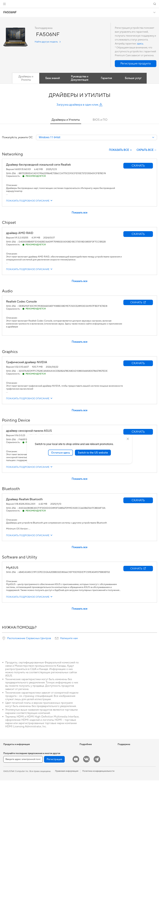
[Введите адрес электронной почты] (23, 877)
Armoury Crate (87, 779)
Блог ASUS (85, 754)
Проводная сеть (49, 784)
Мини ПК (8, 823)
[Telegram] (97, 876)
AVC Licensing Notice (90, 769)
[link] (79, 4)
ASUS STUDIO (87, 764)
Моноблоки (9, 804)
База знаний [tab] (52, 78)
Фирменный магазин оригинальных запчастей (130, 770)
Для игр (7, 784)
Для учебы (8, 779)
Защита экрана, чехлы (52, 836)
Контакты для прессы (128, 759)
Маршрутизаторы (50, 769)
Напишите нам (69, 638)
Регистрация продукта (91, 808)
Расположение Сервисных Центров (29, 638)
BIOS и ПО (100, 120)
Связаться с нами (88, 813)
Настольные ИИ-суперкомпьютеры (50, 795)
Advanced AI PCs (88, 774)
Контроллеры (48, 855)
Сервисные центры (89, 803)
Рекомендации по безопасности (96, 818)
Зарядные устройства (52, 841)
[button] (4, 3)
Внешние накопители (51, 749)
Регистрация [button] (54, 876)
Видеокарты (9, 843)
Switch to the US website (93, 452)
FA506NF (10, 12)
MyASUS (84, 828)
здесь (140, 43)
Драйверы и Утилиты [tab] (25, 78)
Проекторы (9, 799)
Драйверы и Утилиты (66, 120)
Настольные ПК (11, 809)
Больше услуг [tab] (133, 78)
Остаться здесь (60, 452)
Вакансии (122, 764)
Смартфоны (9, 754)
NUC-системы (10, 818)
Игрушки (45, 860)
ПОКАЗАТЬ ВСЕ (121, 150)
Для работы (9, 769)
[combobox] (96, 137)
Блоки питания (10, 858)
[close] (127, 438)
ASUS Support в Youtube (92, 823)
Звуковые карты (49, 759)
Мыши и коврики (49, 816)
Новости (122, 749)
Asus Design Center (89, 759)
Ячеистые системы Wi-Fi (53, 774)
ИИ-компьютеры (88, 749)
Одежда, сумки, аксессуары (55, 831)
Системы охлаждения (14, 853)
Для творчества (11, 774)
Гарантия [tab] (106, 78)
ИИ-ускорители (49, 754)
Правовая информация (66, 888)
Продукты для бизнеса (52, 789)
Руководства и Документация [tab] (79, 78)
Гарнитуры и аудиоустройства (56, 821)
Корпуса (7, 848)
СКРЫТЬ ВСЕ (146, 150)
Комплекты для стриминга (54, 826)
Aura (82, 784)
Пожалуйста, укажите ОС (17, 137)
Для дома (8, 764)
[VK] (86, 876)
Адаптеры (46, 779)
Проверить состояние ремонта (95, 798)
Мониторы (8, 794)
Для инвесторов (126, 754)
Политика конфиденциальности (98, 888)
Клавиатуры (47, 811)
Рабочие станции (12, 828)
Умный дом (46, 801)
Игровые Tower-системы (15, 814)
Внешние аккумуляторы (53, 850)
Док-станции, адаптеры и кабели (57, 846)
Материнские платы (13, 838)
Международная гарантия (93, 794)
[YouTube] (76, 876)
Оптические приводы (14, 863)
